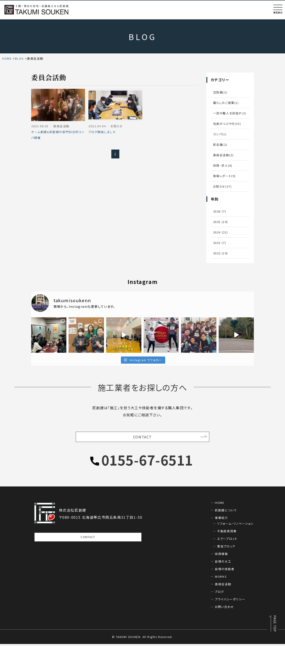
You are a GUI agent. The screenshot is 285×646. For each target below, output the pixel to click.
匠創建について (226, 512)
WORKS (221, 578)
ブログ (219, 593)
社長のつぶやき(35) (227, 124)
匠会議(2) (220, 144)
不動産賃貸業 (227, 533)
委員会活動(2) (223, 155)
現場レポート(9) (224, 176)
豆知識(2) (220, 92)
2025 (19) (220, 222)
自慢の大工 (223, 563)
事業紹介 (221, 520)
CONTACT (142, 438)
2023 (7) (219, 243)
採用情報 (221, 556)
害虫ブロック (226, 548)
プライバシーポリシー (230, 601)
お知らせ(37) (222, 186)
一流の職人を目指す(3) (229, 113)
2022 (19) (220, 253)
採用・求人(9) (222, 165)
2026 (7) (219, 211)
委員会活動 (223, 586)
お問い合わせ (224, 609)
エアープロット (227, 541)
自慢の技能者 (224, 571)
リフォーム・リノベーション (235, 525)
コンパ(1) (220, 134)
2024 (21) (220, 232)
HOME (219, 504)
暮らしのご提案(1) (226, 103)
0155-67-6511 (147, 461)
